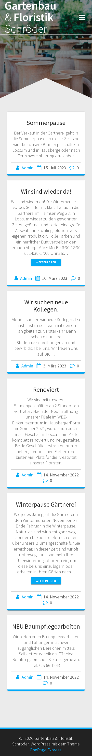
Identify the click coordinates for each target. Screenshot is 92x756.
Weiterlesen (46, 262)
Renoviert (46, 389)
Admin (27, 168)
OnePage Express (45, 750)
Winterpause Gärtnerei (46, 504)
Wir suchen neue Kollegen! (46, 305)
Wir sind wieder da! (46, 191)
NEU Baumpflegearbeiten (46, 626)
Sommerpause (46, 123)
